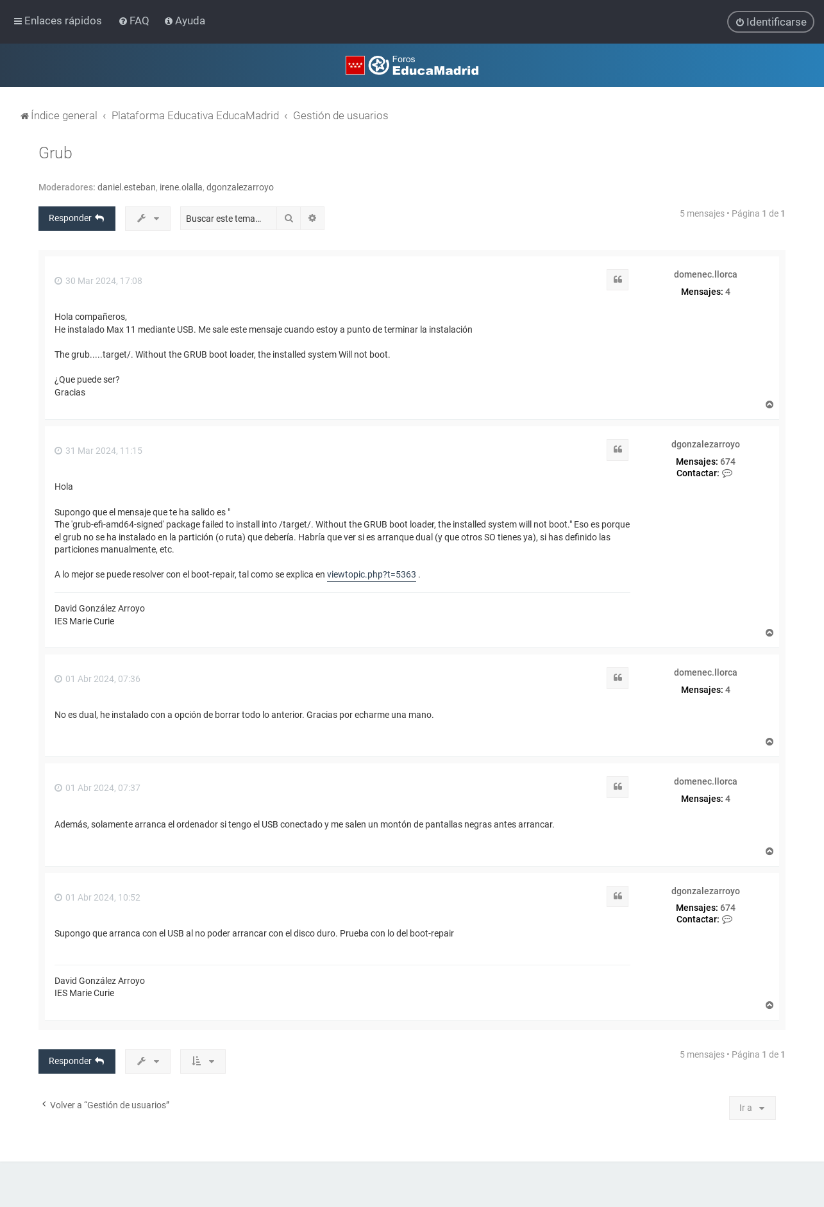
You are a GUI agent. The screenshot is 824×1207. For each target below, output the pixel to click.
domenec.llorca (705, 274)
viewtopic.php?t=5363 (371, 574)
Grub (55, 152)
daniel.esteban (126, 186)
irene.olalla (181, 186)
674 (728, 461)
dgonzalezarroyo (240, 186)
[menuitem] (135, 20)
